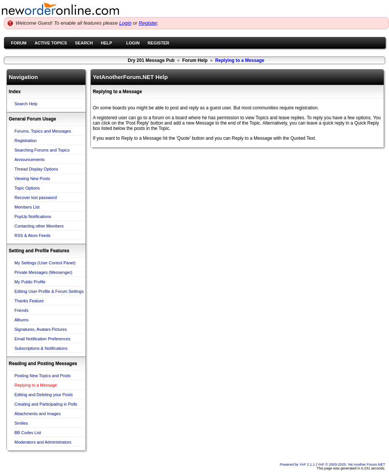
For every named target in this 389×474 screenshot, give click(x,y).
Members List (27, 207)
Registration (25, 140)
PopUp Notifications (32, 216)
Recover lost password (35, 197)
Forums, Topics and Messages (42, 131)
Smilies (21, 423)
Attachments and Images (37, 413)
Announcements (29, 159)
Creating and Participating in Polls (45, 404)
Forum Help (195, 60)
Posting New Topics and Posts (42, 375)
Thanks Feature (29, 301)
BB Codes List (27, 432)
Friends (21, 310)
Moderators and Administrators (42, 442)
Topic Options (27, 188)
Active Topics (51, 43)
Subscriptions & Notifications (40, 348)
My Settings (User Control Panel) (45, 263)
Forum (19, 43)
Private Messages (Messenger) (43, 272)
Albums (21, 320)
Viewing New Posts (32, 178)
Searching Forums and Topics (42, 150)
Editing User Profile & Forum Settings (49, 291)
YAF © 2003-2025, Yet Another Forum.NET (351, 464)
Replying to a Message (35, 385)
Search (84, 43)
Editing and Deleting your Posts (43, 394)
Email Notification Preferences (42, 339)
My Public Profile (30, 282)
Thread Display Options (36, 169)
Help (106, 43)
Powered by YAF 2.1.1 (298, 464)
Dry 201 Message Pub (151, 60)
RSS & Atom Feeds (32, 235)
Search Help (26, 103)
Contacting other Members (39, 226)
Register (148, 23)
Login (125, 23)
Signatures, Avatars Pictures (40, 329)
